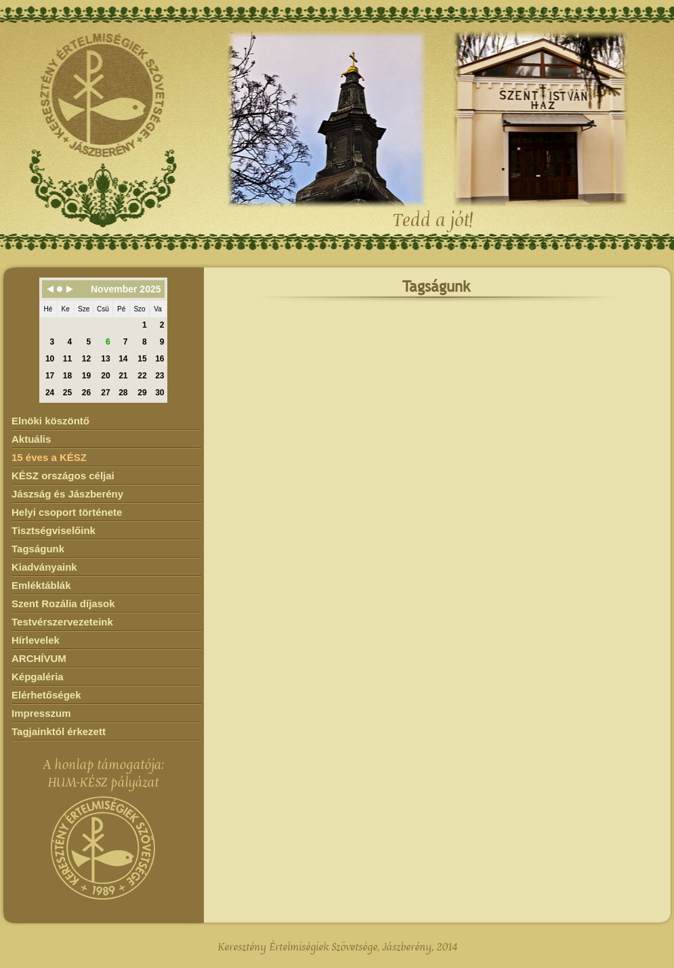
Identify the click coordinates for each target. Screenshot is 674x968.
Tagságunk (38, 548)
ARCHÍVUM (39, 658)
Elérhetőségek (46, 695)
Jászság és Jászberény (67, 494)
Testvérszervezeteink (62, 622)
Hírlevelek (36, 640)
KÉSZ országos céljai (63, 475)
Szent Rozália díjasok (63, 603)
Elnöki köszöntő (50, 420)
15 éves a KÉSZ (49, 457)
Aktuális (31, 439)
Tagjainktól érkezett (59, 731)
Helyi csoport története (67, 512)
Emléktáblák (41, 585)
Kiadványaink (44, 567)
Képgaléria (38, 676)
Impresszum (41, 713)
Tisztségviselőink (54, 530)
